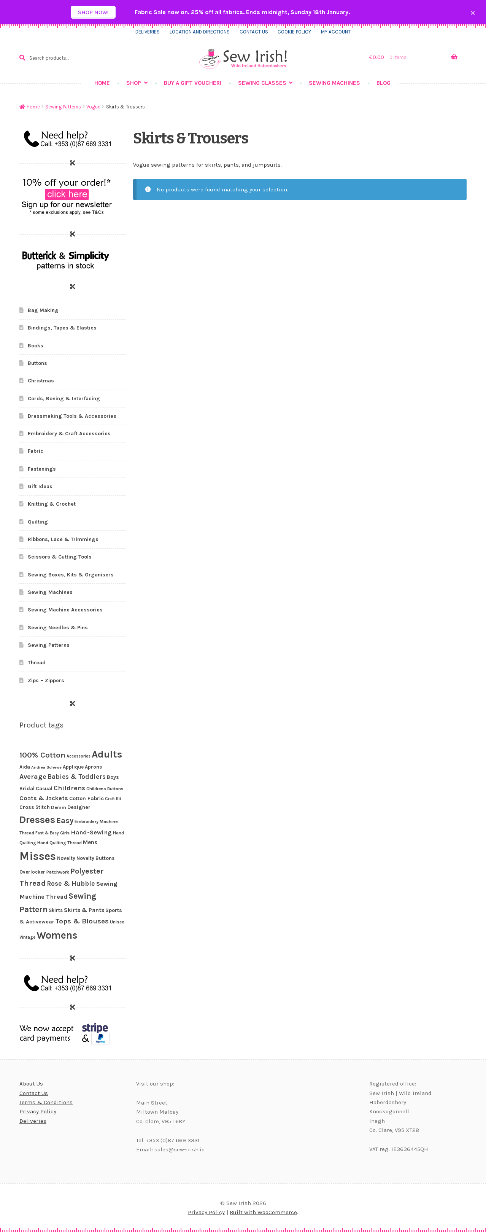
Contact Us (33, 1093)
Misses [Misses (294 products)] (37, 856)
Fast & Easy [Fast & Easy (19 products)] (47, 833)
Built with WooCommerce (263, 1212)
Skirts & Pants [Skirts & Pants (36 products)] (84, 910)
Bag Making (43, 310)
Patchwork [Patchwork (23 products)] (57, 872)
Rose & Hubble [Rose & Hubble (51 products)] (71, 883)
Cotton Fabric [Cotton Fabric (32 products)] (86, 798)
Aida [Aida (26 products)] (24, 767)
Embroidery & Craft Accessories (69, 433)
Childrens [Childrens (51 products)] (69, 788)
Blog (383, 83)
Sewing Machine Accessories (65, 609)
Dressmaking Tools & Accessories (72, 416)
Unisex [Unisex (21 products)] (117, 922)
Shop (133, 83)
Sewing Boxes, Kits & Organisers (71, 574)
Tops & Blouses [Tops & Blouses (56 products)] (82, 921)
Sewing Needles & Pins (58, 627)
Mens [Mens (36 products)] (90, 842)
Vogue (93, 107)
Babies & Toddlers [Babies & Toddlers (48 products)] (77, 776)
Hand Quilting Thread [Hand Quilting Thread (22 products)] (59, 842)
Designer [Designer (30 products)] (79, 807)
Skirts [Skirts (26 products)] (56, 910)
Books (35, 345)
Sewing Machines (334, 83)
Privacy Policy (37, 1111)
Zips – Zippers (46, 680)
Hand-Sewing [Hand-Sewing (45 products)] (91, 832)
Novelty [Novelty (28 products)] (66, 858)
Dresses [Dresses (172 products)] (37, 819)
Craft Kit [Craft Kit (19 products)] (113, 798)
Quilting (38, 522)
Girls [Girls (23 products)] (65, 833)
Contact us (254, 32)
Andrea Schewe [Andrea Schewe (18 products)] (46, 767)
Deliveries (147, 32)
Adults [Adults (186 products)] (107, 754)
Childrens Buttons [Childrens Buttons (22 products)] (105, 788)
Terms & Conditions (46, 1102)
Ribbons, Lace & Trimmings (63, 539)
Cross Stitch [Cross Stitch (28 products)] (34, 807)
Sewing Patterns (63, 107)
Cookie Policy (294, 32)
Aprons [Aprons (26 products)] (93, 767)
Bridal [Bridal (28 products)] (27, 788)
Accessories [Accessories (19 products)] (79, 756)
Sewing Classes (262, 83)
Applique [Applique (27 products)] (73, 767)
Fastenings (42, 469)
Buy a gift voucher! (193, 83)
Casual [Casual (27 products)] (44, 788)
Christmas (41, 380)
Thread (37, 662)
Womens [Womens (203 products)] (57, 935)
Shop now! (93, 12)
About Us (31, 1083)
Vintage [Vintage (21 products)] (27, 937)
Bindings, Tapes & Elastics (62, 328)
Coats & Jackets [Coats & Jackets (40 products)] (43, 798)
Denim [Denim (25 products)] (58, 807)
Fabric (35, 451)
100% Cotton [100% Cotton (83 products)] (42, 754)
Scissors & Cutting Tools (60, 557)
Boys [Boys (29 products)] (113, 777)
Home (102, 83)
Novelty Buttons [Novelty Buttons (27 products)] (95, 858)
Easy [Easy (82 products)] (64, 820)
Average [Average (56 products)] (32, 776)
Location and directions (200, 32)
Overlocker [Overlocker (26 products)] (32, 872)
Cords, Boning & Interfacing (64, 398)
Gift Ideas (40, 486)
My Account (336, 32)
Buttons (37, 363)
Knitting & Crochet (52, 504)
